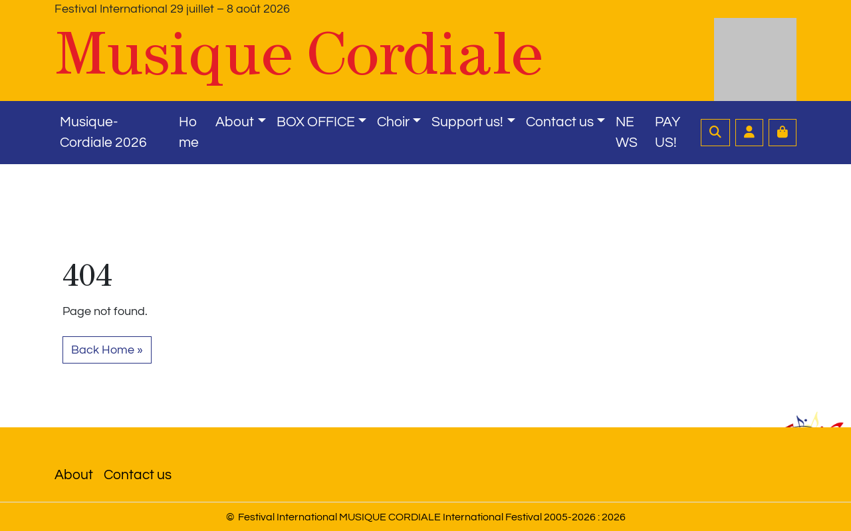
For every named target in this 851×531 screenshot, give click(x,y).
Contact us (560, 122)
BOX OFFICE (316, 122)
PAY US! (667, 132)
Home (189, 132)
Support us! (467, 122)
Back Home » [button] (107, 350)
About (234, 122)
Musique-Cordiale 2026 (103, 132)
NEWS (627, 132)
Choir (393, 122)
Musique (299, 53)
